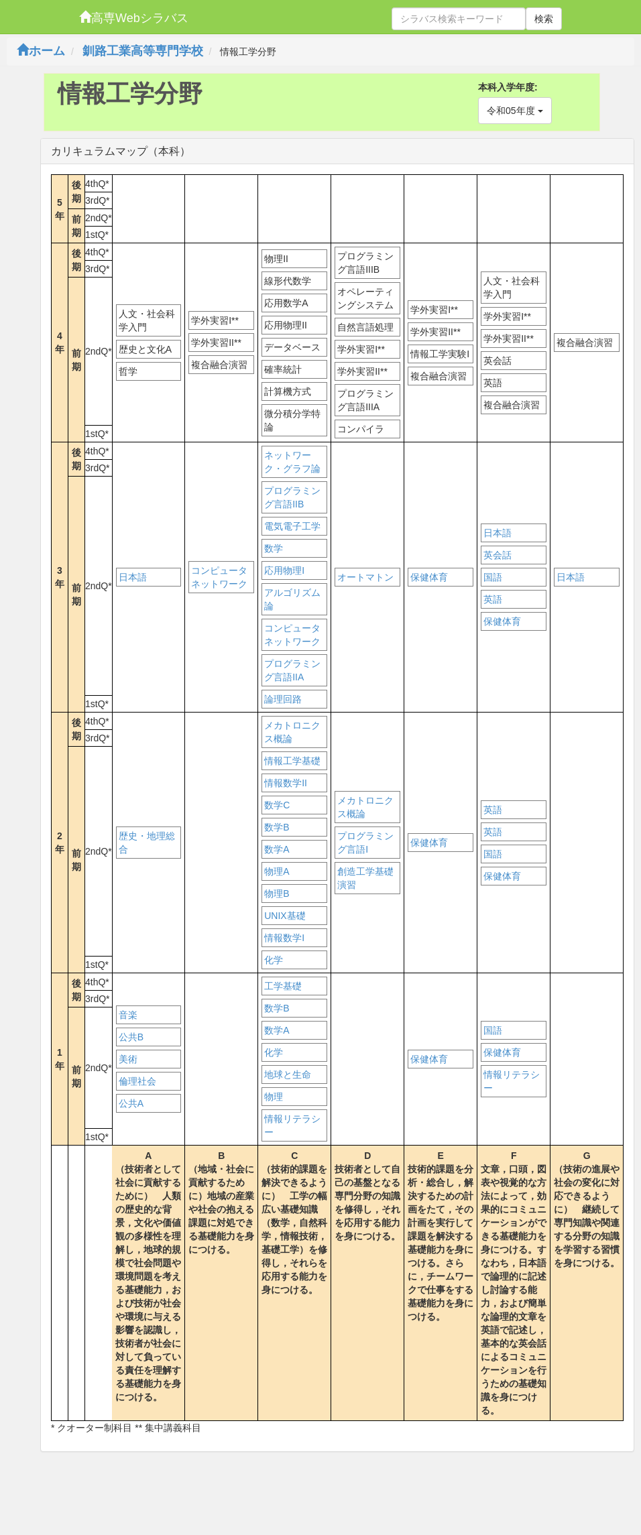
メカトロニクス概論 (292, 732)
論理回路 (283, 699)
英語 (492, 599)
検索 (543, 18)
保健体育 (429, 577)
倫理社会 (137, 1081)
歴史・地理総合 (147, 843)
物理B (276, 893)
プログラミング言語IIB (292, 497)
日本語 (133, 577)
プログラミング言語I (365, 843)
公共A (131, 1103)
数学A (276, 849)
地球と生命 (287, 1074)
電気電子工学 (292, 526)
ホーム (41, 51)
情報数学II (285, 783)
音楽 (128, 1014)
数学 (273, 548)
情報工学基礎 (292, 760)
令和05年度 (514, 110)
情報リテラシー (292, 1125)
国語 (492, 577)
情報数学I (284, 937)
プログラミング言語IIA (292, 670)
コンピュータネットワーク (219, 577)
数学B (276, 827)
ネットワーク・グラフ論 (292, 462)
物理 (273, 1096)
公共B (131, 1037)
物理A (276, 871)
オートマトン (365, 577)
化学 (273, 960)
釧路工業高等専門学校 (142, 51)
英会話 (497, 555)
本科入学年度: (508, 87)
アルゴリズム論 (292, 599)
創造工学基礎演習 (365, 878)
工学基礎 (283, 986)
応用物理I (284, 570)
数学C (277, 805)
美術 (128, 1059)
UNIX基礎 (284, 915)
